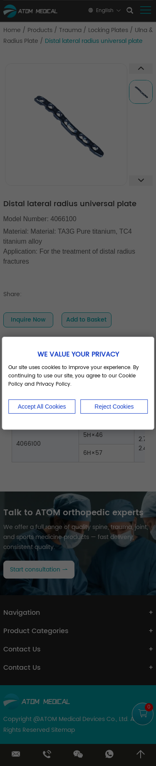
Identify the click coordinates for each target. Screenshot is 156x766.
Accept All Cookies (42, 406)
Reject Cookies (114, 406)
